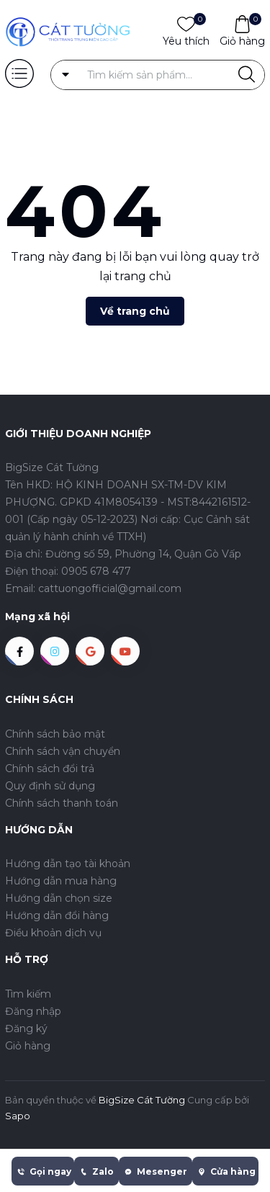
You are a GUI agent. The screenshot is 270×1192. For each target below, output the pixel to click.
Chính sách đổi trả (49, 768)
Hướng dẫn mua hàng (61, 880)
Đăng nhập (33, 1011)
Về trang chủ (135, 311)
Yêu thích (186, 40)
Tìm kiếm (28, 993)
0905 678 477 (96, 571)
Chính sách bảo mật (55, 733)
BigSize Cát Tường (142, 1100)
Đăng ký (26, 1028)
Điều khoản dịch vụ (53, 932)
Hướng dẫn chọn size (58, 898)
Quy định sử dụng (50, 785)
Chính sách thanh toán (61, 803)
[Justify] (246, 75)
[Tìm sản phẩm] (158, 75)
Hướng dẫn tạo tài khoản (67, 863)
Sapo (17, 1115)
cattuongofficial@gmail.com (109, 588)
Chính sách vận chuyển (62, 751)
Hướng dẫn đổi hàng (57, 915)
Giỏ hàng (242, 40)
